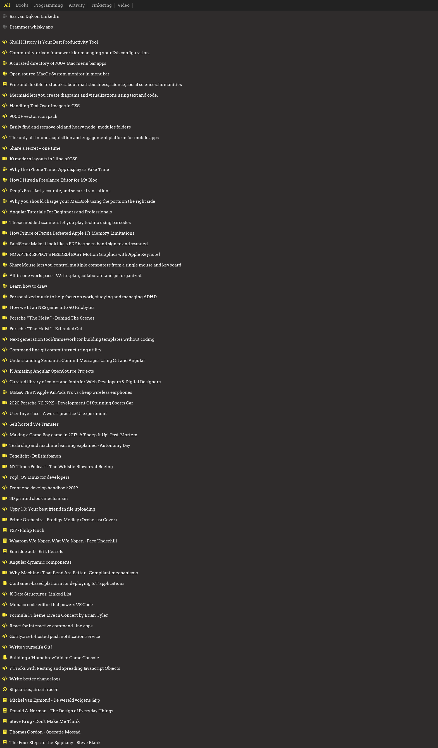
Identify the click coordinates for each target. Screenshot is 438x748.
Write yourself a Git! (30, 647)
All (7, 5)
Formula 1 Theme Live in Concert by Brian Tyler (58, 615)
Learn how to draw (28, 286)
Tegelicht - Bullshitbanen (35, 456)
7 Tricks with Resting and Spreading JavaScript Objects (64, 668)
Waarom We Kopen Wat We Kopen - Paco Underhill (63, 541)
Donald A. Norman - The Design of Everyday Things (61, 710)
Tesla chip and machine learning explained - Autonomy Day (69, 445)
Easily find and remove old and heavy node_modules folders (70, 127)
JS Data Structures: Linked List (40, 594)
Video (124, 5)
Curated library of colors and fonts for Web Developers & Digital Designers (85, 381)
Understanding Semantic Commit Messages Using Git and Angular (77, 360)
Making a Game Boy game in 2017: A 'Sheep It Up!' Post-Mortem (73, 434)
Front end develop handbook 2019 (43, 487)
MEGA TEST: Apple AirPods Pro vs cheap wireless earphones (70, 392)
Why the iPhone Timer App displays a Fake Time (59, 169)
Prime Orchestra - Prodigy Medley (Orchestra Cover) (63, 519)
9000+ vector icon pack (33, 116)
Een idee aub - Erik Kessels (36, 551)
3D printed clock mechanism (38, 498)
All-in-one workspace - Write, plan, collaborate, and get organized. (75, 275)
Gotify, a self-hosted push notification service (54, 636)
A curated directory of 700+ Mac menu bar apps (57, 63)
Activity (77, 5)
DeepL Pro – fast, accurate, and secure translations (59, 190)
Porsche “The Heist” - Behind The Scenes (51, 318)
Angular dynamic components (40, 562)
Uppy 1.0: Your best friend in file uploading (52, 509)
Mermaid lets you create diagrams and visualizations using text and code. (83, 95)
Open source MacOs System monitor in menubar (59, 74)
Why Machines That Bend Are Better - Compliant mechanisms (73, 572)
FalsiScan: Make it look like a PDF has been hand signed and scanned (78, 243)
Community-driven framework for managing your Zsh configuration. (79, 52)
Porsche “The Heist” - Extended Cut (46, 328)
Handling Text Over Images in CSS (44, 105)
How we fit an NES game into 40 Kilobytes (51, 307)
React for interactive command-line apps (50, 625)
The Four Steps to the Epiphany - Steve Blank (55, 742)
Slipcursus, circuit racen (34, 689)
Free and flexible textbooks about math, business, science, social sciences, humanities (95, 84)
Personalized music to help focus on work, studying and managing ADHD (83, 296)
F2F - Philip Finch (26, 530)
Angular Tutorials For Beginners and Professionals (60, 212)
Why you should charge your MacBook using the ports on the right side (82, 201)
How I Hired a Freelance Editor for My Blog (53, 180)
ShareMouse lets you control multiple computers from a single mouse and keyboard (95, 265)
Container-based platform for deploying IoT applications (66, 583)
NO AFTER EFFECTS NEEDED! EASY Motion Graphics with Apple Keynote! (84, 254)
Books (22, 5)
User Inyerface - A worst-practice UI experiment (58, 413)
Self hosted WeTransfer (34, 424)
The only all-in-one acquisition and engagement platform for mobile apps (84, 137)
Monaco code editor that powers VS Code (51, 604)
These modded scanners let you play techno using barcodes (70, 222)
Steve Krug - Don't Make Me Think (44, 721)
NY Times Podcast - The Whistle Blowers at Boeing (61, 466)
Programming (48, 5)
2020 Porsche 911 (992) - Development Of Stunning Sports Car (71, 403)
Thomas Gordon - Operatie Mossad (44, 732)
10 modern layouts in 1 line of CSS (43, 158)
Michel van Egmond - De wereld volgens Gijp (54, 700)
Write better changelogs (34, 679)
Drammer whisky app (31, 27)
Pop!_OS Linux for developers (39, 477)
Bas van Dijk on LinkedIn (34, 16)
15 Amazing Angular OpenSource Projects (51, 371)
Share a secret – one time (35, 148)
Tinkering (101, 5)
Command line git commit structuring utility (55, 349)
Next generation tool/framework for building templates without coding (81, 339)
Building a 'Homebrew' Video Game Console (54, 657)
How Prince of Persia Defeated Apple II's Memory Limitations (71, 233)
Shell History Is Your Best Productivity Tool (53, 42)
